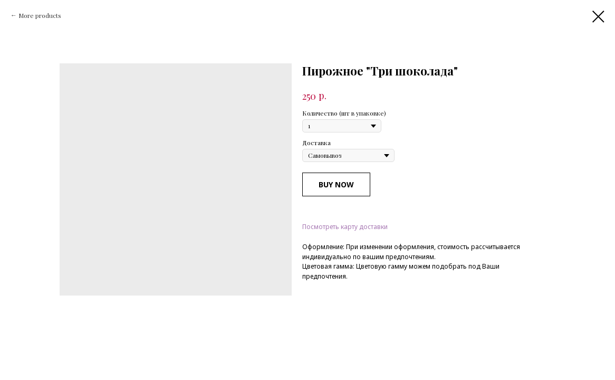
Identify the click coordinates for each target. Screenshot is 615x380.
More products (39, 15)
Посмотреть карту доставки (345, 226)
